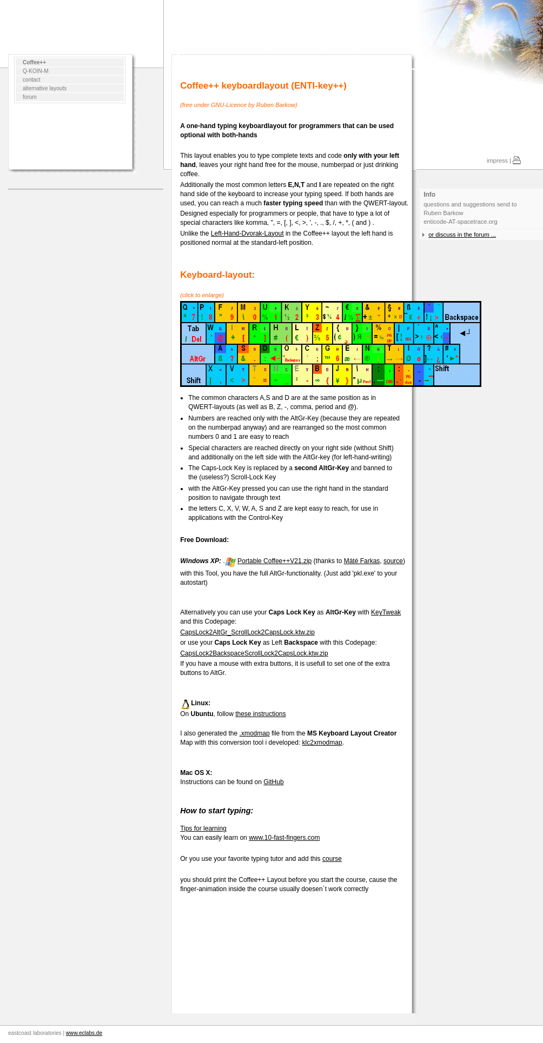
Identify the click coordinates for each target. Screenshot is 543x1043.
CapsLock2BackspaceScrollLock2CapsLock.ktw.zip (254, 653)
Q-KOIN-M (36, 71)
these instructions (260, 714)
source (393, 561)
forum (30, 97)
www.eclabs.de (84, 1033)
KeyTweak (386, 612)
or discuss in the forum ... (462, 234)
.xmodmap (255, 733)
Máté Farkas (362, 561)
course (332, 859)
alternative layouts (45, 88)
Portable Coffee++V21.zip (274, 561)
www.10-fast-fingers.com (284, 837)
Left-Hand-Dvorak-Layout (247, 233)
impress (497, 160)
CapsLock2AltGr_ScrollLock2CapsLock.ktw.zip (247, 632)
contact (32, 80)
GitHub (273, 782)
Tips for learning (203, 828)
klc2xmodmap (322, 742)
